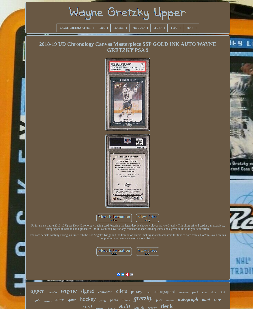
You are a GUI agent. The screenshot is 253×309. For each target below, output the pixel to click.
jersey (136, 291)
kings (60, 299)
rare (217, 299)
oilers (121, 291)
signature (48, 301)
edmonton (105, 292)
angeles (52, 292)
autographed (164, 291)
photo (114, 300)
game (72, 300)
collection (184, 292)
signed (87, 291)
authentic (170, 300)
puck (159, 300)
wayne (69, 290)
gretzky (143, 298)
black (222, 292)
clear (213, 292)
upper (37, 290)
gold (37, 300)
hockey (88, 299)
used (204, 292)
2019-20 (103, 301)
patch (195, 292)
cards (148, 292)
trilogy (126, 300)
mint (206, 299)
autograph (188, 299)
